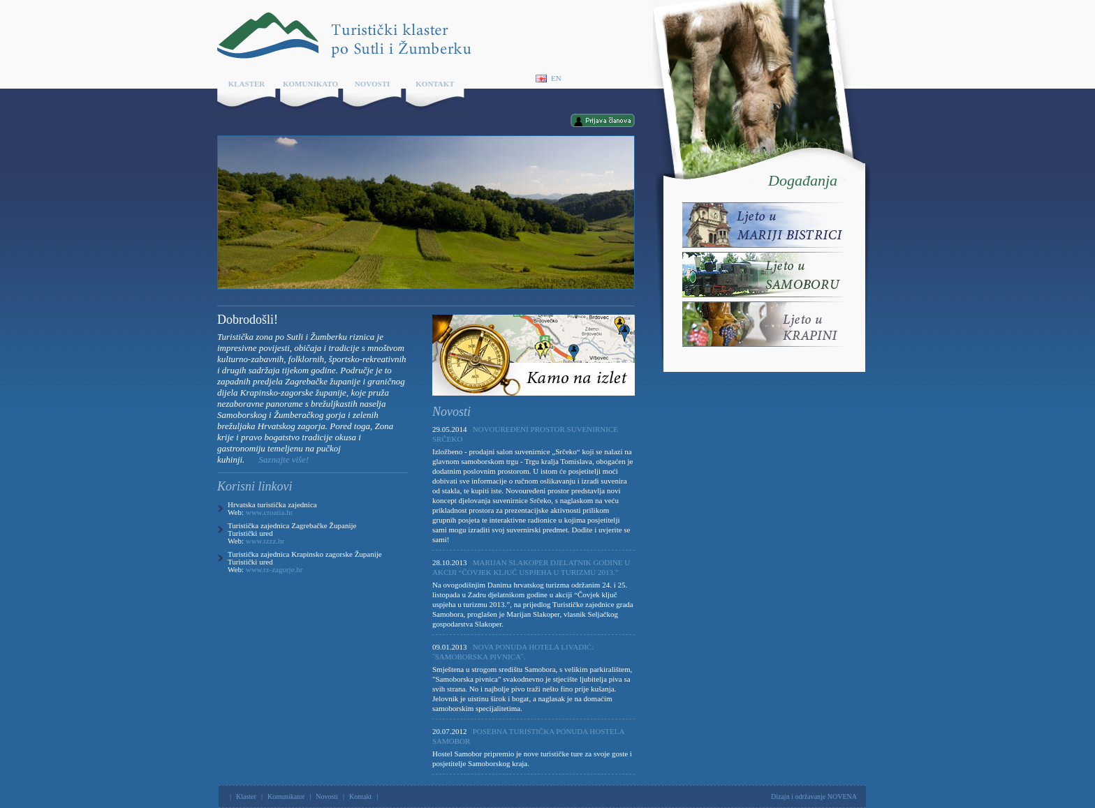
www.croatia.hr (269, 512)
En (548, 78)
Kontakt (435, 84)
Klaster (246, 84)
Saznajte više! (283, 459)
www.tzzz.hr (265, 541)
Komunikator (311, 84)
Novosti (372, 84)
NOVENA (842, 796)
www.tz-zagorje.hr (274, 569)
